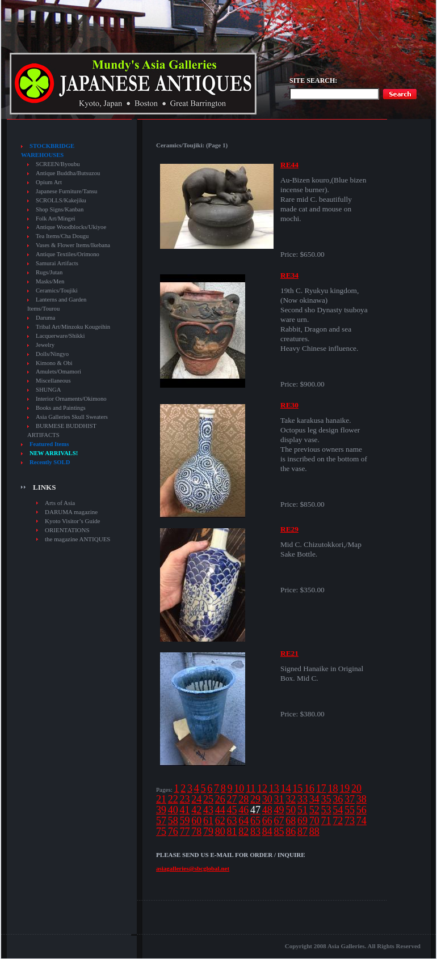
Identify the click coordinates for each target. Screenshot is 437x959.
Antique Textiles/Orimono (67, 254)
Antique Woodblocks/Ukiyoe (71, 227)
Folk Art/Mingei (55, 218)
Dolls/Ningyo (52, 354)
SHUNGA (48, 390)
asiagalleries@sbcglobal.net (192, 868)
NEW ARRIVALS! (54, 453)
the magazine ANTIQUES (77, 539)
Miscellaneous (53, 380)
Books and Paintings (61, 408)
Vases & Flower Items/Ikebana (73, 245)
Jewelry (45, 345)
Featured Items (49, 444)
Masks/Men (50, 281)
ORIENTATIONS (67, 530)
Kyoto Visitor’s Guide (72, 520)
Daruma (45, 318)
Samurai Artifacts (57, 263)
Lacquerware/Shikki (60, 336)
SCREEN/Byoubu (58, 164)
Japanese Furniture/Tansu (66, 191)
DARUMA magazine (71, 511)
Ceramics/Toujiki (57, 290)
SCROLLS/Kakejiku (61, 200)
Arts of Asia (60, 502)
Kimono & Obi (54, 363)
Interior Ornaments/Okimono (71, 399)
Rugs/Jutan (49, 272)
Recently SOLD (50, 462)
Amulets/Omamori (58, 371)
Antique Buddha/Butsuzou (68, 173)
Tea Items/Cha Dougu (62, 236)
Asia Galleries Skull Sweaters (72, 417)
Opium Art (49, 182)
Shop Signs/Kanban (59, 209)
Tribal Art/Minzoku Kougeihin (73, 327)
